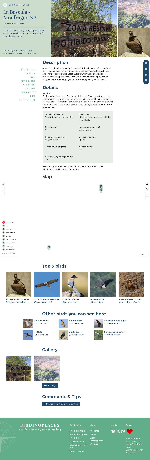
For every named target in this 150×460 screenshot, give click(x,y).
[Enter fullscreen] (147, 189)
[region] (75, 219)
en (137, 3)
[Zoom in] (147, 194)
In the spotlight (76, 441)
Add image (50, 385)
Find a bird (74, 438)
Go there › (28, 100)
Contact (94, 444)
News (93, 434)
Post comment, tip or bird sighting (61, 404)
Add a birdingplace (78, 434)
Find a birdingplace (78, 431)
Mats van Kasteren (23, 50)
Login (130, 3)
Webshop (95, 431)
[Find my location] (3, 184)
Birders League (76, 451)
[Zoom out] (147, 198)
